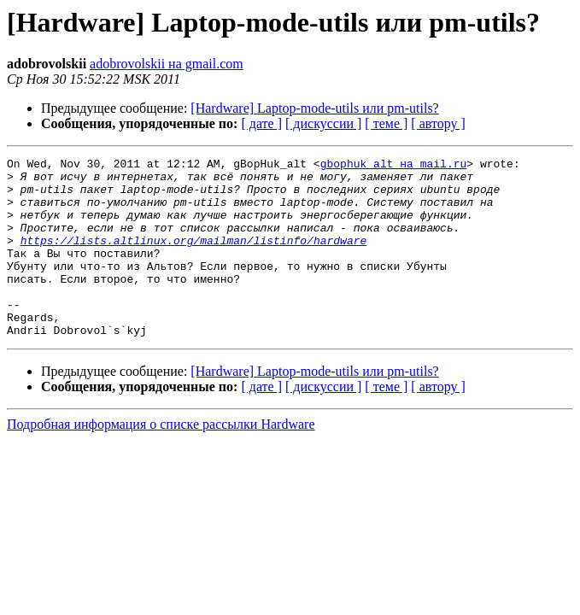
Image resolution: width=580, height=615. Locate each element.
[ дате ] (261, 123)
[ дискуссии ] (323, 123)
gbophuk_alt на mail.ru (393, 165)
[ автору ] (438, 123)
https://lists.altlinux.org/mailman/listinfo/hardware (194, 258)
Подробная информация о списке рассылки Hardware (161, 460)
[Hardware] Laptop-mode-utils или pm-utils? (314, 108)
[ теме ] (386, 123)
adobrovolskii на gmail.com (166, 63)
